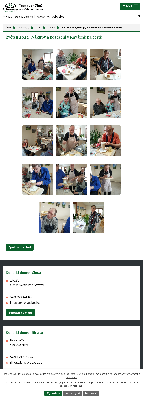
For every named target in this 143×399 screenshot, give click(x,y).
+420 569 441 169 (21, 296)
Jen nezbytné (72, 393)
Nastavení (91, 393)
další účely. (71, 377)
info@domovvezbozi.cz (25, 302)
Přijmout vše (53, 393)
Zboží (38, 27)
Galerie (51, 27)
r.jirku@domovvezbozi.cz (26, 362)
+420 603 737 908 (21, 356)
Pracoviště (23, 27)
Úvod (9, 27)
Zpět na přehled (19, 247)
